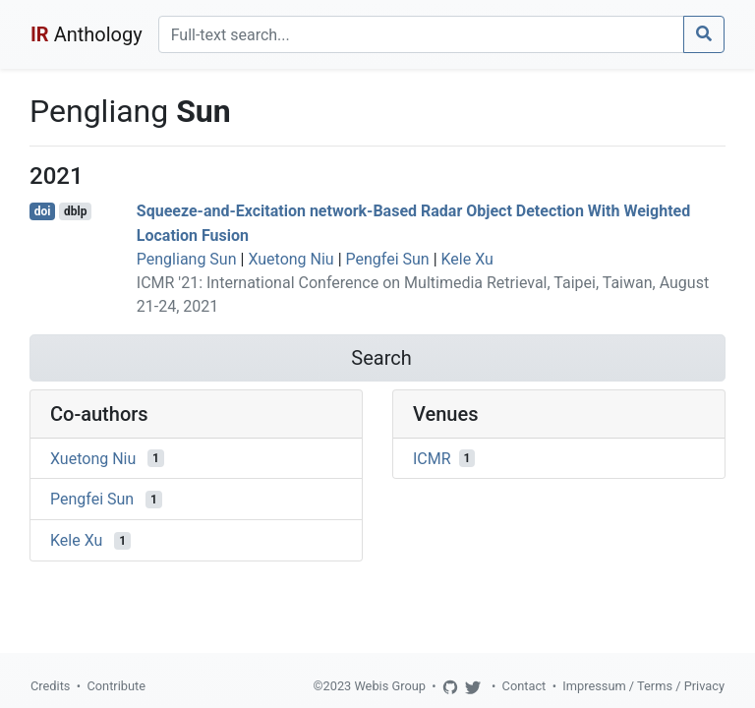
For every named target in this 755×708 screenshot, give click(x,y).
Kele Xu (467, 259)
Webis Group (390, 685)
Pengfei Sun (388, 259)
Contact (524, 685)
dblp (75, 211)
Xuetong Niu (290, 259)
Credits (50, 685)
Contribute (116, 685)
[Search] (421, 34)
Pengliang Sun (187, 259)
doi (42, 211)
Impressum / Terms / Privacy (643, 685)
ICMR (432, 457)
